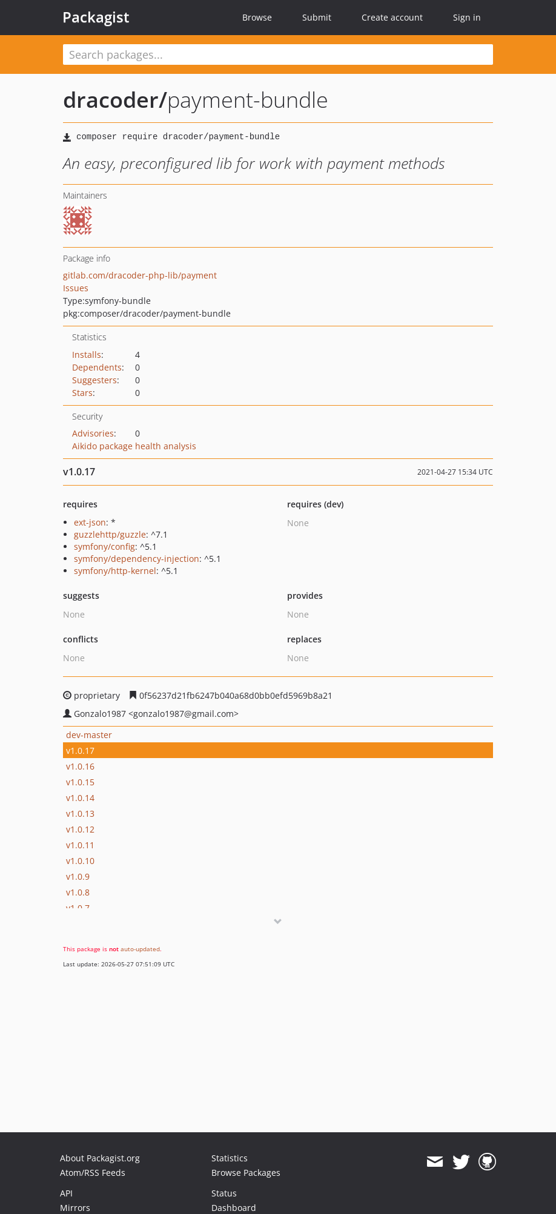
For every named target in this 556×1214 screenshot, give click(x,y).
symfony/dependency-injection (136, 558)
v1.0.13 (80, 813)
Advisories (93, 433)
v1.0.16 (80, 766)
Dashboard (233, 1207)
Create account (392, 17)
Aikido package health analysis (134, 446)
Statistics (229, 1158)
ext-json (90, 522)
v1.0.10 (80, 860)
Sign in (467, 17)
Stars (82, 392)
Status (224, 1193)
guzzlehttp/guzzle (110, 534)
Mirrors (75, 1207)
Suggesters (94, 380)
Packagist (96, 17)
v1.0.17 (80, 750)
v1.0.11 (80, 845)
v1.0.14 (80, 797)
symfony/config (104, 546)
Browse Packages (245, 1172)
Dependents (97, 367)
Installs (86, 354)
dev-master (89, 735)
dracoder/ (115, 99)
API (66, 1193)
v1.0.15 (80, 782)
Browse (257, 17)
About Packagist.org (100, 1158)
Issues (75, 288)
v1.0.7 (78, 908)
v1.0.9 (78, 876)
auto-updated (140, 949)
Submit (316, 17)
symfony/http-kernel (115, 570)
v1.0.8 (78, 892)
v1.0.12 (80, 829)
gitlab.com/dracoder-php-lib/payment (140, 275)
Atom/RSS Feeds (92, 1172)
